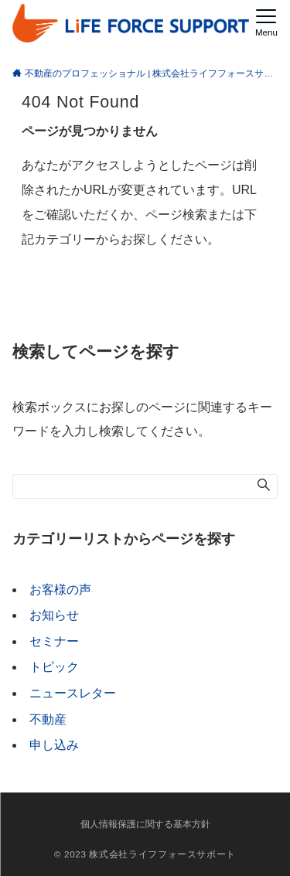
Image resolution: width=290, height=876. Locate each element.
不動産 (48, 719)
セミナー (54, 641)
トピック (54, 666)
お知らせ (54, 615)
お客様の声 (60, 589)
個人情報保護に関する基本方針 (145, 824)
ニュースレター (72, 693)
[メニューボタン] (266, 23)
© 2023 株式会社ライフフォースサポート (145, 854)
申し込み (54, 745)
